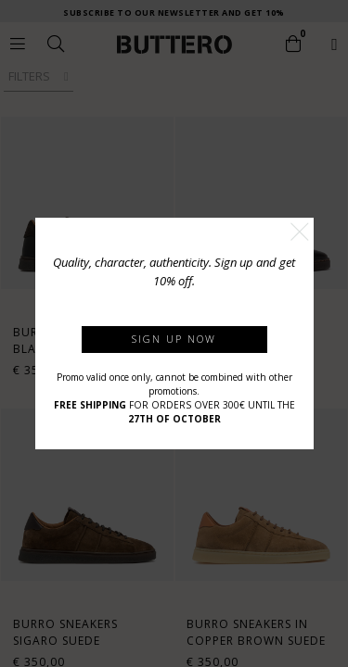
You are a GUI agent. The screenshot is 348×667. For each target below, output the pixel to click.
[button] (300, 231)
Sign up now (174, 339)
